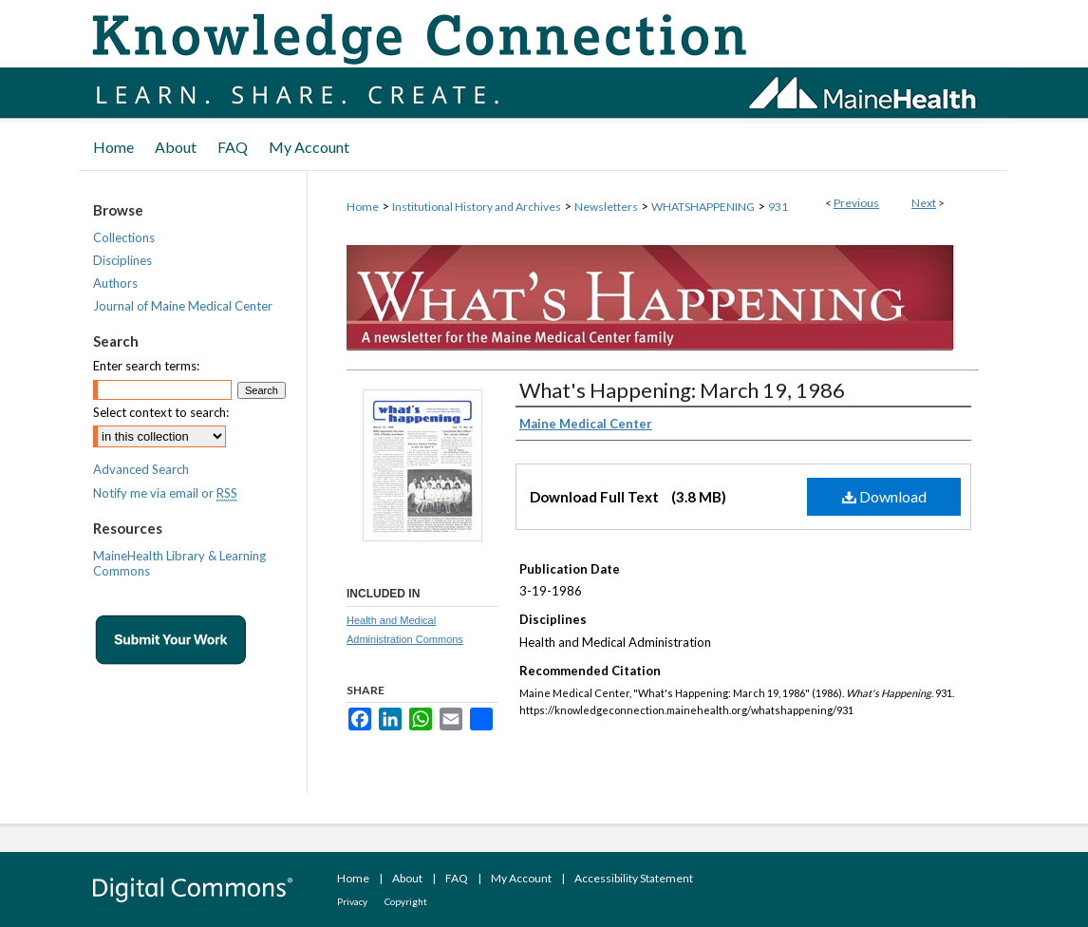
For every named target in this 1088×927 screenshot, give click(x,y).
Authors (115, 283)
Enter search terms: (146, 365)
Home (363, 206)
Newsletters (606, 206)
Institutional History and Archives (476, 206)
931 (778, 206)
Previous (856, 203)
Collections (124, 237)
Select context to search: (161, 412)
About (407, 878)
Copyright (406, 901)
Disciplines (122, 260)
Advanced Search (141, 469)
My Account (521, 878)
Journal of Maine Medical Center (182, 305)
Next (923, 203)
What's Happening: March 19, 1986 (682, 390)
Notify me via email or (165, 493)
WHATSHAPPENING (703, 206)
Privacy (352, 901)
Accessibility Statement (633, 878)
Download (884, 496)
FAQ (456, 878)
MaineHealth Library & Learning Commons (179, 563)
